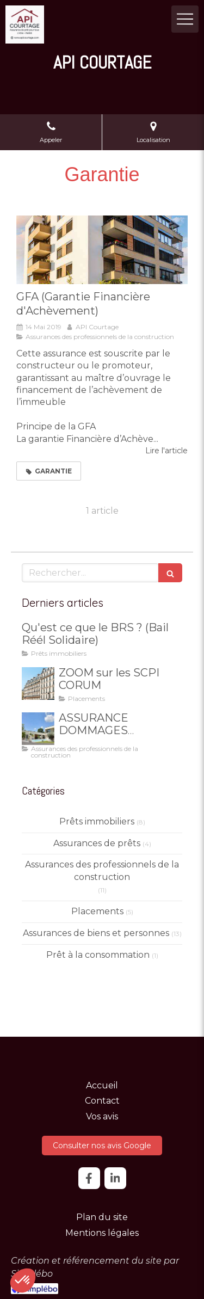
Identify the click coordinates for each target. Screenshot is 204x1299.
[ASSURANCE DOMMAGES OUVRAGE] (38, 728)
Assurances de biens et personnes (96, 933)
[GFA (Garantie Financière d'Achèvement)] (102, 250)
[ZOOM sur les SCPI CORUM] (38, 683)
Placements (97, 911)
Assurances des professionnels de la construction (102, 870)
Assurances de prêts (96, 843)
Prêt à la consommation (98, 955)
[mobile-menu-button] (185, 19)
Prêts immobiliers (96, 821)
